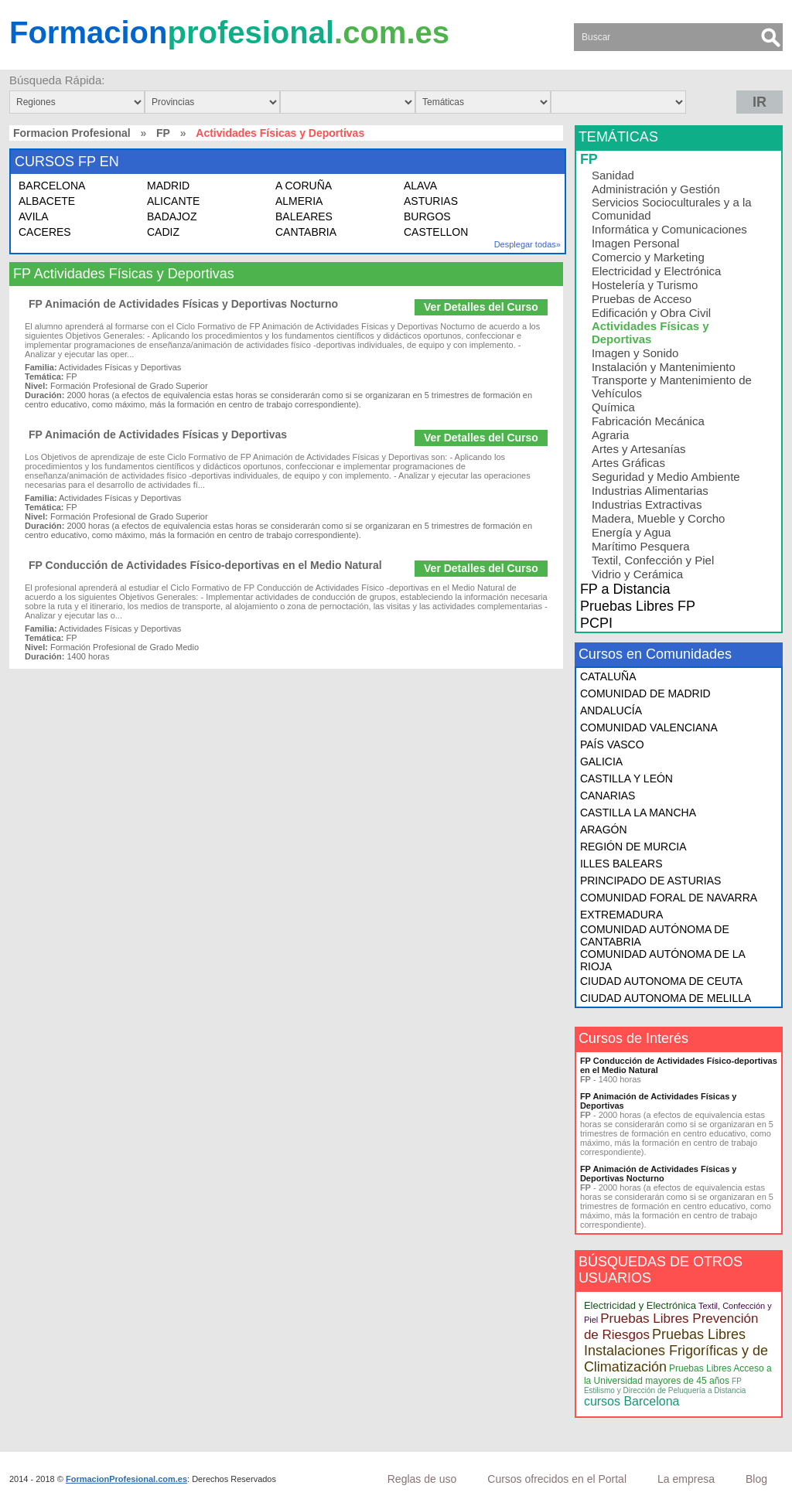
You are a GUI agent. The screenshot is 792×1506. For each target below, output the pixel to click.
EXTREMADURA (621, 914)
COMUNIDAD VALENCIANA (649, 727)
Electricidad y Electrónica (657, 271)
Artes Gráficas (628, 462)
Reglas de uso (422, 1479)
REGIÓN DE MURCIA (633, 846)
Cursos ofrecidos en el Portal (556, 1479)
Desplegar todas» (527, 244)
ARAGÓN (603, 829)
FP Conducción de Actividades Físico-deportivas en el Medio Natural (205, 565)
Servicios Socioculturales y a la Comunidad (672, 209)
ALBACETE (47, 201)
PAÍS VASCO (612, 744)
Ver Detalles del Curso (481, 307)
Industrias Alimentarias (650, 490)
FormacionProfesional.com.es (126, 1479)
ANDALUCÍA (611, 710)
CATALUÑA (608, 676)
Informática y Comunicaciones (669, 229)
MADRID (168, 185)
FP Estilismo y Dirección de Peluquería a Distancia (665, 1386)
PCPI (596, 623)
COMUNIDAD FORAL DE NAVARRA (668, 897)
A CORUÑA (303, 185)
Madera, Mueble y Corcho (658, 518)
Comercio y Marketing (648, 257)
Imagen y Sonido (635, 352)
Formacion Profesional (72, 133)
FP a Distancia (625, 589)
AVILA (34, 216)
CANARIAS (608, 795)
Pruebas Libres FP (637, 606)
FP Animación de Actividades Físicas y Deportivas (158, 434)
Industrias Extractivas (647, 504)
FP (163, 133)
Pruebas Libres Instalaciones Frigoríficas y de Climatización (676, 1351)
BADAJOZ (172, 216)
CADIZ (163, 232)
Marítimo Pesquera (641, 546)
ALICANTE (173, 201)
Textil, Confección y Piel (653, 560)
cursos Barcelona (632, 1401)
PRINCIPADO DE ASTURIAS (651, 880)
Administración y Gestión (656, 189)
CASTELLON (436, 232)
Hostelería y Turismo (645, 284)
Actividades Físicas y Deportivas (650, 332)
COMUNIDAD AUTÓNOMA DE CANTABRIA (654, 935)
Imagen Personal (635, 243)
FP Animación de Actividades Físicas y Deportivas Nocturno (183, 304)
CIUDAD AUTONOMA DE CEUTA (661, 981)
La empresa (686, 1479)
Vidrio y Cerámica (637, 574)
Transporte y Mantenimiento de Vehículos (672, 386)
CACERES (45, 232)
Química (613, 407)
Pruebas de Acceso (641, 298)
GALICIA (601, 761)
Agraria (610, 434)
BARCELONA (52, 185)
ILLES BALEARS (621, 863)
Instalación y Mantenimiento (664, 366)
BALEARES (304, 216)
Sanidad (613, 175)
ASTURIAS (431, 201)
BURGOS (427, 216)
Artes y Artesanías (639, 448)
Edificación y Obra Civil (651, 312)
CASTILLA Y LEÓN (626, 778)
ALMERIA (299, 201)
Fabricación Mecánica (648, 421)
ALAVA (420, 185)
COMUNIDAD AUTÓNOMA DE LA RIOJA (662, 960)
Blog (756, 1479)
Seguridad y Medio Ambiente (666, 476)
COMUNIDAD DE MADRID (645, 693)
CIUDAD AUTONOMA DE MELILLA (665, 998)
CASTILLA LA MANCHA (638, 812)
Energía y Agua (631, 532)
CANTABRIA (305, 232)
